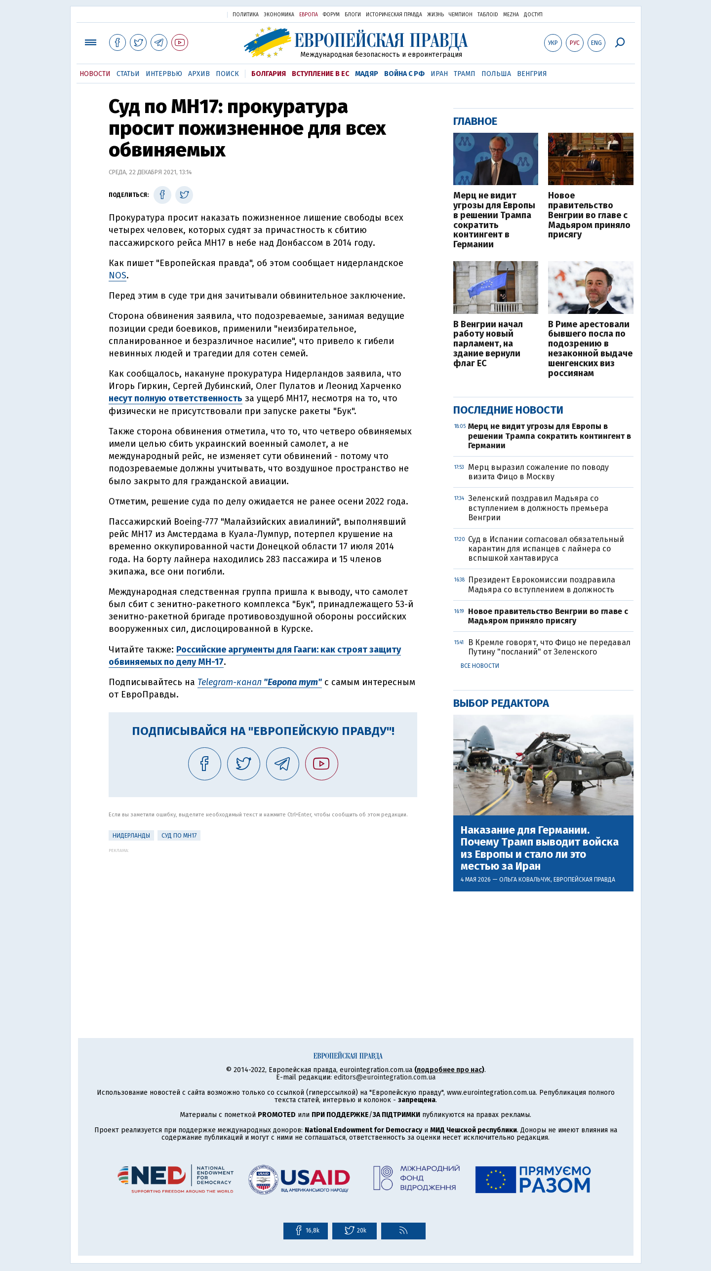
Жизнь (435, 15)
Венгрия (532, 74)
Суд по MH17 (179, 835)
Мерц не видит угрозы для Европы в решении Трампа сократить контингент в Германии (494, 220)
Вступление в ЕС (320, 74)
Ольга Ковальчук (525, 879)
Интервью (164, 74)
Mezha (511, 15)
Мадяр (366, 74)
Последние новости (508, 410)
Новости (95, 74)
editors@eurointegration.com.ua (384, 1077)
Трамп (464, 74)
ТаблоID (487, 15)
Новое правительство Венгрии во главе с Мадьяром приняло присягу (589, 215)
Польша (496, 74)
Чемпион (461, 15)
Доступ (533, 15)
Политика (246, 15)
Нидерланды (131, 835)
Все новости (480, 665)
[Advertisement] (263, 922)
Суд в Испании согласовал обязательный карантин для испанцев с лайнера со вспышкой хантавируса (546, 549)
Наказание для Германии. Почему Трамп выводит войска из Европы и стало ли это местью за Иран (540, 848)
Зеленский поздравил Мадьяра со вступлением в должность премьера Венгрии (538, 508)
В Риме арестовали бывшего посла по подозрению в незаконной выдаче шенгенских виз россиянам (590, 349)
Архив (199, 74)
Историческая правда (394, 15)
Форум (331, 15)
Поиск (227, 74)
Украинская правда (195, 14)
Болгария (268, 74)
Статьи (128, 74)
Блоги (353, 15)
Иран (439, 74)
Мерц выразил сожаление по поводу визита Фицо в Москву (538, 471)
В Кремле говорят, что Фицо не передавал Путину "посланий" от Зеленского (549, 647)
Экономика (279, 15)
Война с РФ (404, 74)
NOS (117, 275)
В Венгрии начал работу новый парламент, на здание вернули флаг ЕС (488, 344)
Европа (308, 15)
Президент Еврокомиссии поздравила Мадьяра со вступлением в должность (541, 584)
